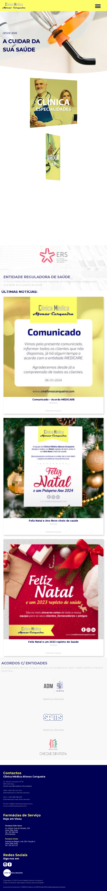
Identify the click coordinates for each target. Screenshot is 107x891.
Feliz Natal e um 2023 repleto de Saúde (53, 641)
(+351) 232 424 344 (14, 790)
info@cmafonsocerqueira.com (21, 804)
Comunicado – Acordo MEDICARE (53, 399)
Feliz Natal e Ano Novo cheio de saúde (53, 520)
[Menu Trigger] (98, 6)
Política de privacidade (35, 883)
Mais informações (53, 411)
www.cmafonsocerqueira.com (15, 806)
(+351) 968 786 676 (15, 797)
